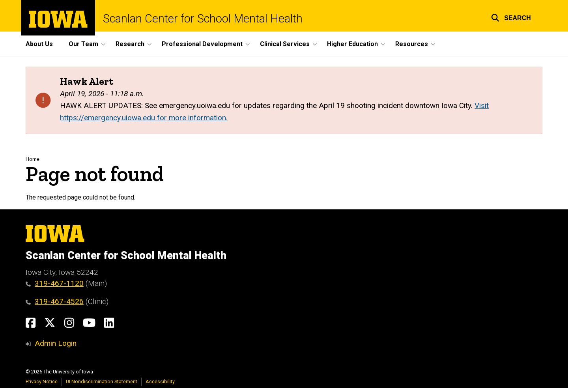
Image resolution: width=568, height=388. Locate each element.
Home (32, 159)
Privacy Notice (42, 381)
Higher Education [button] (352, 44)
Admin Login (56, 343)
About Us (39, 44)
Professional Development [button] (202, 44)
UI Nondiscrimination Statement (101, 381)
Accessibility (160, 381)
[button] (511, 17)
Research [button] (130, 44)
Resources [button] (411, 44)
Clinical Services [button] (285, 44)
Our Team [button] (83, 44)
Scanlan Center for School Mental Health (203, 18)
